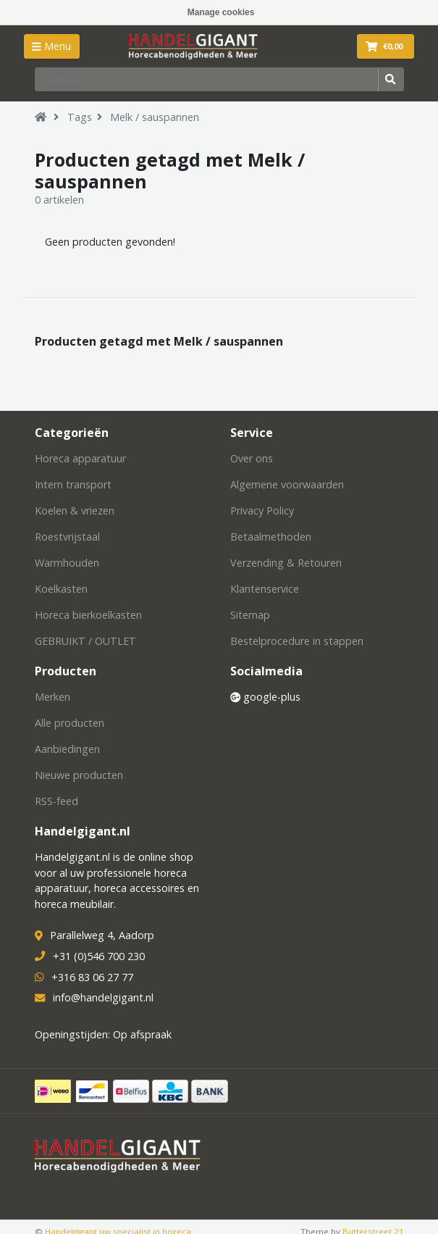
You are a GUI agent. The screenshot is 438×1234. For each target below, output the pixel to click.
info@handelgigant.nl (103, 997)
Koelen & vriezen (74, 510)
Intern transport (73, 484)
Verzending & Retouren (286, 563)
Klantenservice (264, 589)
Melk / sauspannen (154, 117)
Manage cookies (221, 12)
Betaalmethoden (270, 536)
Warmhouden (67, 563)
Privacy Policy (262, 510)
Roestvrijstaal (67, 536)
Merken (52, 697)
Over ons (251, 458)
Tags (79, 117)
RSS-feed (56, 801)
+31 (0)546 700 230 (99, 956)
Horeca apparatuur (80, 458)
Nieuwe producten (79, 775)
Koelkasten (61, 589)
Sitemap (250, 615)
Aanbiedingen (67, 749)
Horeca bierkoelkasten (88, 615)
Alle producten (69, 723)
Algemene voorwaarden (287, 484)
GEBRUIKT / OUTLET (85, 641)
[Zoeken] (207, 79)
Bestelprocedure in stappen (296, 641)
